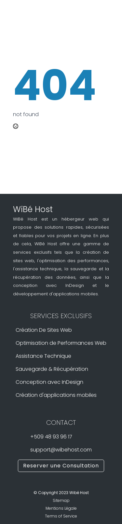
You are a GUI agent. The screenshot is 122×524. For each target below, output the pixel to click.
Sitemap (61, 500)
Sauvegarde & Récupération (52, 369)
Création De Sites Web (44, 330)
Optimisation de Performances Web (61, 343)
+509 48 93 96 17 (51, 437)
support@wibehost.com (61, 450)
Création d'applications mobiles (56, 395)
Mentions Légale (61, 508)
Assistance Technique (43, 356)
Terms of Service (61, 516)
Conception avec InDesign (49, 382)
